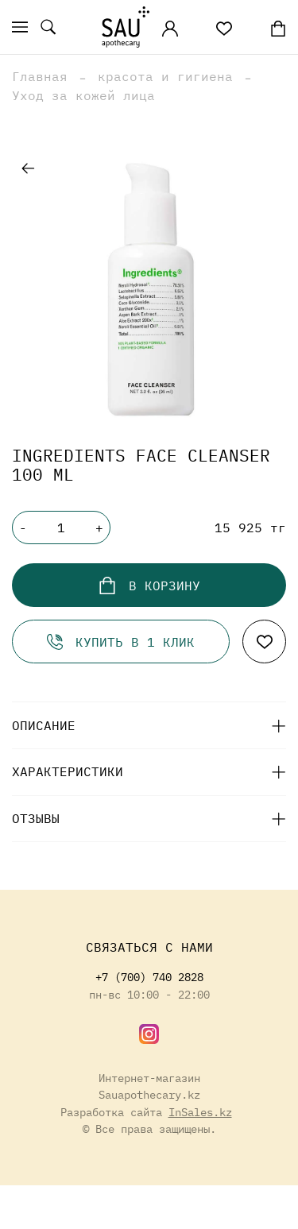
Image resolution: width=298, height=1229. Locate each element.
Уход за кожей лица (83, 95)
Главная (40, 76)
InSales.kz (200, 1111)
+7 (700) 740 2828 (149, 976)
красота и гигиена (165, 76)
